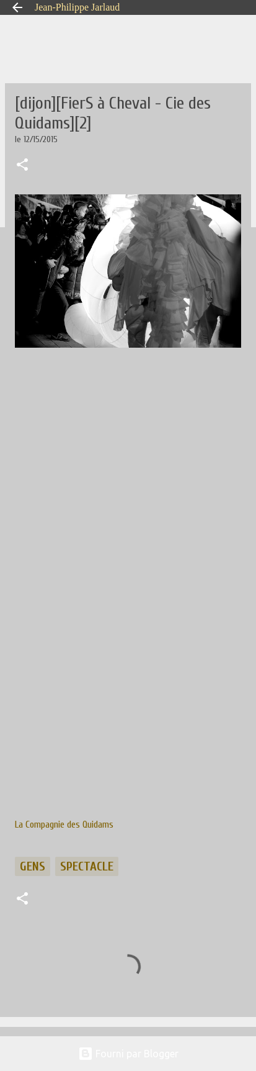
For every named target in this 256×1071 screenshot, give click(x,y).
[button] (22, 165)
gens (32, 866)
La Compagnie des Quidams (64, 824)
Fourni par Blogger (128, 1053)
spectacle (86, 866)
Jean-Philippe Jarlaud (77, 7)
